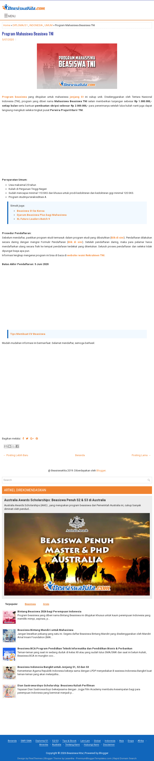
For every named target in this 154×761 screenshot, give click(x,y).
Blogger (100, 470)
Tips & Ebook (69, 740)
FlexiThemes (36, 758)
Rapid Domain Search (125, 758)
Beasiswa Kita (75, 753)
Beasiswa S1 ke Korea (31, 210)
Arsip (46, 604)
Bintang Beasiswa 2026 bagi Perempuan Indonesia (49, 611)
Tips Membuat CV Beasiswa (27, 333)
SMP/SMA (26, 740)
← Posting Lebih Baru (15, 455)
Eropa (131, 740)
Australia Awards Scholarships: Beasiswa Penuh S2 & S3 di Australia (55, 500)
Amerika (43, 744)
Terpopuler (11, 604)
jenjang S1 (77, 96)
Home (6, 25)
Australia (56, 744)
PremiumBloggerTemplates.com (93, 758)
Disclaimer (109, 744)
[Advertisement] (77, 145)
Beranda (80, 455)
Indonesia (110, 740)
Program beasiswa (14, 96)
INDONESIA (36, 25)
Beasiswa (30, 604)
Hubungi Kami (91, 744)
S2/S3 (55, 740)
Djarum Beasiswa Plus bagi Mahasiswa (42, 214)
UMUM (49, 25)
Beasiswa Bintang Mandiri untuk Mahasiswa (45, 629)
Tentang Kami (72, 744)
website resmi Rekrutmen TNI (85, 255)
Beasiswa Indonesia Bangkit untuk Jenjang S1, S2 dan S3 (53, 666)
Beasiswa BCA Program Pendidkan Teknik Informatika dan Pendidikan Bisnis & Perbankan (74, 648)
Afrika (141, 740)
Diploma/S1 (41, 740)
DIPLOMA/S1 (20, 25)
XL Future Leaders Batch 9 (33, 218)
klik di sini (117, 237)
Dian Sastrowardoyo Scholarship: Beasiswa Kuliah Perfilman (56, 685)
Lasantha (69, 758)
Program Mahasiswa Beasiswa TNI (28, 33)
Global (97, 740)
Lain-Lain (85, 740)
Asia (121, 740)
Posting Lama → (141, 455)
